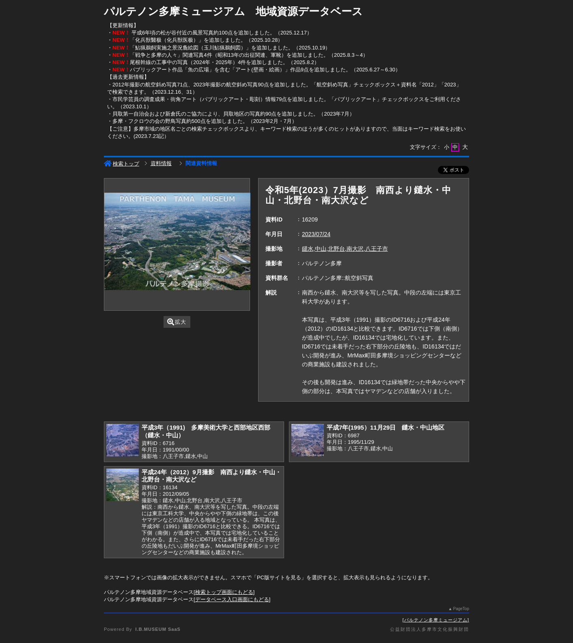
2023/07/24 (316, 234)
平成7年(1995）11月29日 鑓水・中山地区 (386, 427)
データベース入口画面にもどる (232, 599)
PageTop (461, 608)
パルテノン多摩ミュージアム (435, 619)
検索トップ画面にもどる (224, 592)
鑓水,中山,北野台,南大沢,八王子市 (345, 248)
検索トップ (121, 164)
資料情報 (161, 163)
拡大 (176, 321)
